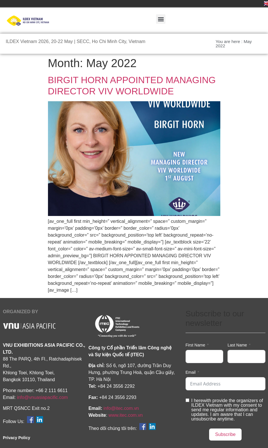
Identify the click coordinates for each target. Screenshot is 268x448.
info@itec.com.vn (121, 408)
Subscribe (225, 434)
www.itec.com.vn (126, 415)
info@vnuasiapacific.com (42, 397)
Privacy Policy (16, 437)
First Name (195, 345)
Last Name (237, 345)
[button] (160, 19)
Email (191, 372)
